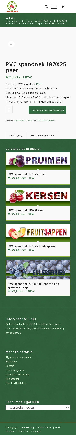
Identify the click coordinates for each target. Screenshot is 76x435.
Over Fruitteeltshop (16, 383)
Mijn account (12, 378)
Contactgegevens (15, 370)
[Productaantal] (9, 109)
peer (44, 120)
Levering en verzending (17, 374)
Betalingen (11, 361)
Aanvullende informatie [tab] (42, 135)
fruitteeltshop (28, 427)
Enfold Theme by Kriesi (49, 427)
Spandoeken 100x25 (48, 23)
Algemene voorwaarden (18, 357)
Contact (10, 365)
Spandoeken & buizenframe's (21, 23)
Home (30, 21)
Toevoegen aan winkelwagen (47, 109)
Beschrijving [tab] (16, 135)
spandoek (50, 120)
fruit (39, 120)
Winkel (10, 17)
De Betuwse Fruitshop (17, 324)
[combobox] (38, 407)
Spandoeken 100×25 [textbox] (37, 407)
